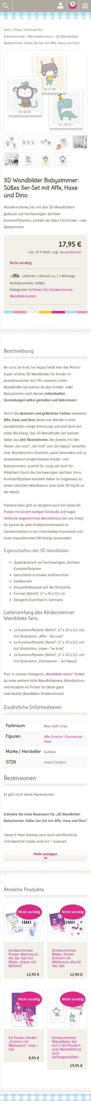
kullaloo (50, 752)
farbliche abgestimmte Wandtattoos (32, 518)
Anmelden (60, 6)
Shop (17, 30)
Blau (47, 726)
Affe (47, 737)
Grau (63, 726)
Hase (47, 741)
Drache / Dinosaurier (66, 737)
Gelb (55, 726)
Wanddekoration (40, 36)
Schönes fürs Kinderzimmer (50, 289)
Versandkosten (70, 252)
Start (7, 30)
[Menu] (85, 5)
